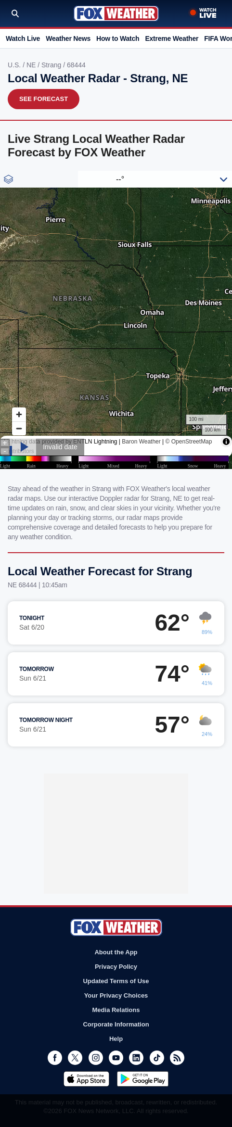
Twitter (75, 1058)
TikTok (157, 1058)
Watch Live (23, 38)
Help (116, 1038)
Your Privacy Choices (116, 995)
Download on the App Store (86, 1079)
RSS (177, 1058)
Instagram (96, 1058)
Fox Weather (116, 13)
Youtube (116, 1058)
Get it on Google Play (142, 1079)
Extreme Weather (171, 38)
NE (32, 65)
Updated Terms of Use (116, 981)
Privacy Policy (116, 966)
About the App (115, 952)
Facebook (55, 1058)
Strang (52, 65)
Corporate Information (116, 1024)
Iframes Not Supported (116, 320)
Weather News (68, 38)
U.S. (15, 65)
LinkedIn (136, 1058)
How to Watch (117, 38)
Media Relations (116, 1009)
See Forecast (43, 98)
